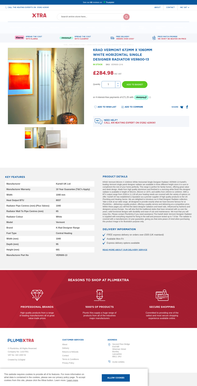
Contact (170, 7)
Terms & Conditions (70, 359)
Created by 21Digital (16, 360)
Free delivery (125, 39)
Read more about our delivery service (125, 251)
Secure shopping (162, 307)
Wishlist (171, 19)
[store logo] (30, 16)
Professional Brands (37, 307)
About (157, 7)
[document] (74, 377)
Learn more (72, 380)
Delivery (65, 348)
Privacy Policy (68, 363)
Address (112, 340)
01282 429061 (43, 7)
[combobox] (93, 16)
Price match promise (172, 39)
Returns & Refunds (70, 352)
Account (158, 19)
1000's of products (99, 307)
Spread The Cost (34, 39)
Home (65, 46)
